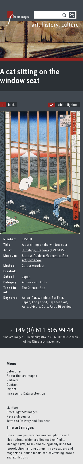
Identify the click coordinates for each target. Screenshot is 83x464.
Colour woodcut (33, 265)
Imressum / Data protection (26, 393)
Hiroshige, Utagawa (35, 250)
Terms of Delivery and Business (28, 421)
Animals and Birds (34, 282)
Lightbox (13, 407)
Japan (26, 277)
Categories (14, 371)
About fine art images (22, 376)
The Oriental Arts (33, 288)
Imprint (11, 389)
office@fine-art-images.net (41, 341)
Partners (13, 380)
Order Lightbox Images (22, 412)
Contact (12, 384)
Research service (19, 416)
